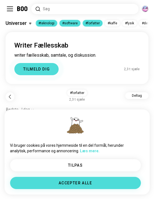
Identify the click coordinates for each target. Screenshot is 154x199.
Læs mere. (90, 151)
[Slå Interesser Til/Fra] (18, 23)
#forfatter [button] (77, 93)
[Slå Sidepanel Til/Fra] (10, 9)
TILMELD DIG (36, 69)
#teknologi (46, 23)
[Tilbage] (10, 96)
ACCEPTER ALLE (75, 183)
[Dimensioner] (145, 9)
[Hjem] (22, 8)
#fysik (129, 23)
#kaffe (112, 23)
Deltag (137, 96)
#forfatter (92, 23)
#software (70, 23)
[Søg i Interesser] (85, 9)
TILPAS (75, 165)
